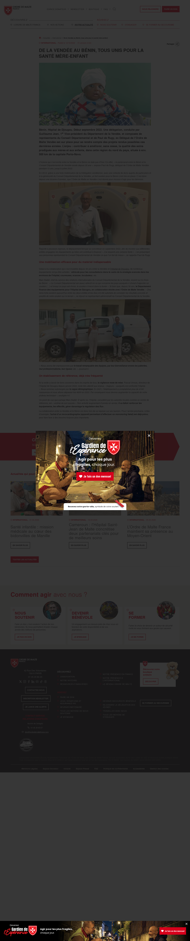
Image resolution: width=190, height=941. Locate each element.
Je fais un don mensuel (95, 476)
